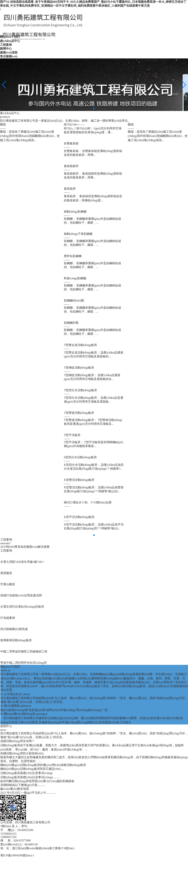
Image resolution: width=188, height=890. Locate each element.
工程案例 (113, 550)
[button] (94, 108)
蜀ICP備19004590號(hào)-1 (124, 855)
